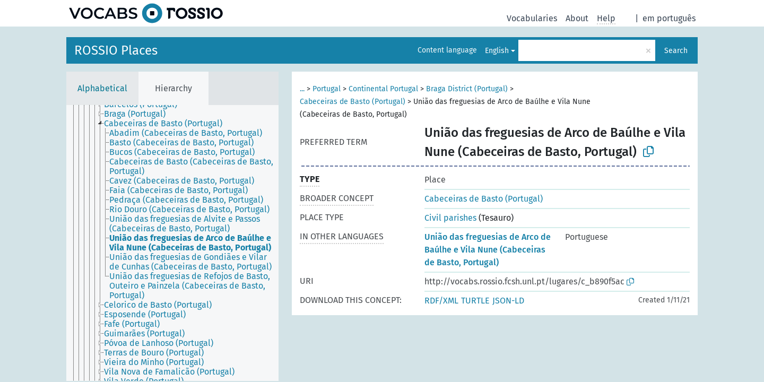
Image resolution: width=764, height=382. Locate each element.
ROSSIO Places (116, 50)
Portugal (326, 88)
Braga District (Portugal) (467, 88)
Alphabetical (102, 88)
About (577, 18)
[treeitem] (139, 114)
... (302, 88)
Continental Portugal (383, 88)
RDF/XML (441, 301)
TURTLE (475, 301)
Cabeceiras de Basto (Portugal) (352, 101)
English (497, 50)
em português (669, 18)
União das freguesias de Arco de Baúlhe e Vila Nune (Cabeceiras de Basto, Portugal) (487, 249)
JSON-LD (508, 301)
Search (676, 50)
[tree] (172, 243)
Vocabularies (532, 18)
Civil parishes (450, 218)
